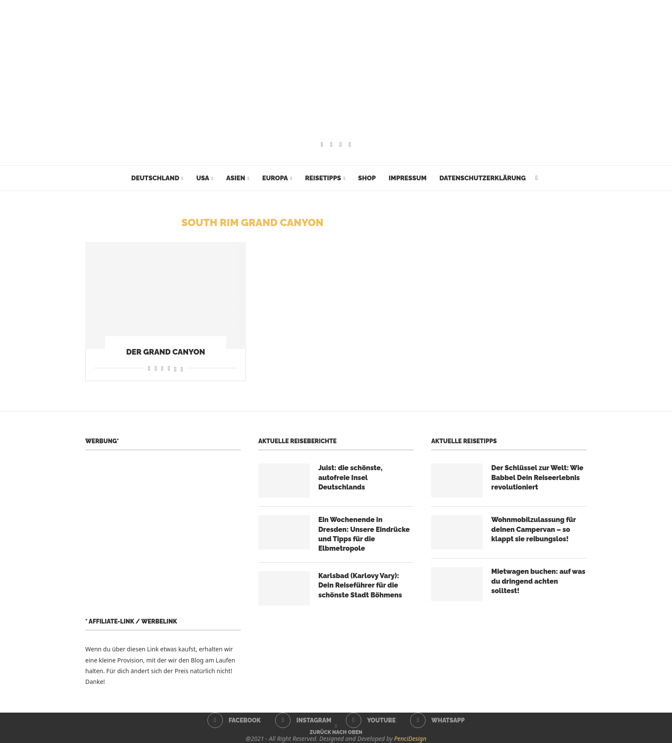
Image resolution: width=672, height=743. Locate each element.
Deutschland (155, 178)
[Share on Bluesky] (182, 368)
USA (202, 178)
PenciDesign (410, 738)
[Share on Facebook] (149, 368)
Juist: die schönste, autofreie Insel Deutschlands (350, 477)
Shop (366, 178)
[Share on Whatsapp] (162, 368)
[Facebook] (322, 145)
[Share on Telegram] (169, 368)
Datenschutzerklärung (482, 178)
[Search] (536, 178)
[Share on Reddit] (156, 368)
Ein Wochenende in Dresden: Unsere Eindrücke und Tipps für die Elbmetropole (364, 534)
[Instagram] (331, 145)
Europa (275, 178)
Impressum (407, 178)
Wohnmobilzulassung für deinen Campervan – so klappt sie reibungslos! (533, 529)
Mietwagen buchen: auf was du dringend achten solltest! (538, 581)
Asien (235, 178)
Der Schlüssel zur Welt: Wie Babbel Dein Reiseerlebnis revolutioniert (537, 477)
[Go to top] (336, 732)
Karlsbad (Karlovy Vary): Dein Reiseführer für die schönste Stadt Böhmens (360, 585)
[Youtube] (340, 145)
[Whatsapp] (350, 145)
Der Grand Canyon (165, 351)
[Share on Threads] (175, 368)
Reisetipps (323, 178)
